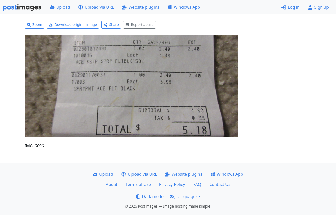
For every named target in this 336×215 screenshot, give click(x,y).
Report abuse (139, 24)
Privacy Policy (172, 184)
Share (111, 24)
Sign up (318, 7)
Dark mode (150, 196)
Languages (183, 196)
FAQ (197, 184)
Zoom (34, 24)
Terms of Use (138, 184)
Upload (60, 7)
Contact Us (219, 184)
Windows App (183, 7)
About (111, 184)
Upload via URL (96, 7)
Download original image (73, 24)
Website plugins (140, 7)
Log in (290, 7)
